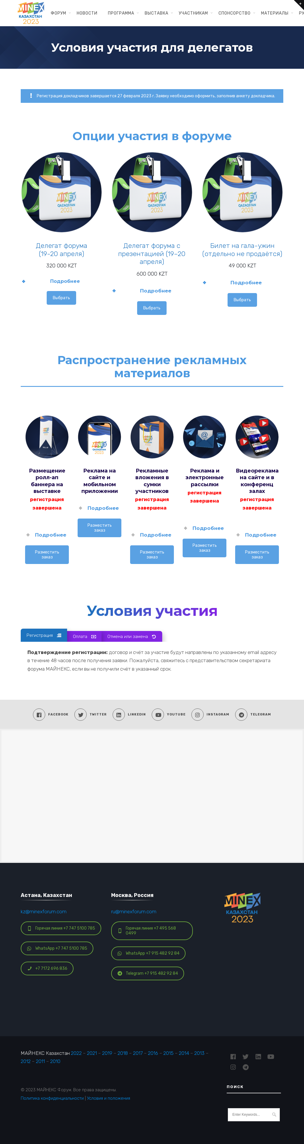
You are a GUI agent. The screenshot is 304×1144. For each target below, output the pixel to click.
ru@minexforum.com (133, 911)
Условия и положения (108, 1098)
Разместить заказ (47, 555)
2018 (123, 1053)
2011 (40, 1061)
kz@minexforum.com (44, 911)
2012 (26, 1061)
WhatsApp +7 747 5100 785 (57, 948)
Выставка (156, 13)
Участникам (193, 13)
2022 (76, 1053)
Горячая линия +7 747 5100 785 (61, 928)
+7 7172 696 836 (47, 968)
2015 (168, 1053)
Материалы (275, 13)
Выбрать (61, 297)
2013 (199, 1053)
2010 (55, 1061)
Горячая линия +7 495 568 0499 (147, 931)
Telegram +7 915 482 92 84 (148, 973)
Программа (121, 13)
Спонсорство (235, 13)
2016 (153, 1053)
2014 (184, 1053)
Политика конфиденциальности (52, 1098)
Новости (87, 13)
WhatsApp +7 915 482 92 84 (148, 953)
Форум (58, 13)
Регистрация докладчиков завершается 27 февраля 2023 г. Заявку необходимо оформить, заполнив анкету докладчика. (152, 96)
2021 (92, 1053)
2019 (107, 1053)
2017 (138, 1053)
